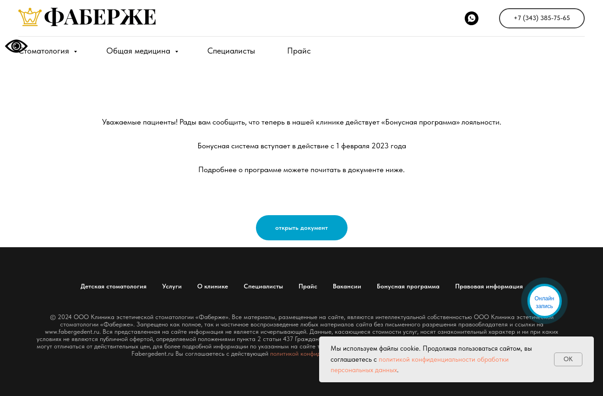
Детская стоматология (114, 286)
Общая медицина (139, 50)
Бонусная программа (408, 286)
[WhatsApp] (471, 18)
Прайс (299, 50)
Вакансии (347, 286)
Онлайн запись (544, 302)
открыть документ (301, 227)
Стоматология (44, 50)
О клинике (212, 286)
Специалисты (231, 50)
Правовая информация (489, 286)
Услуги (172, 286)
